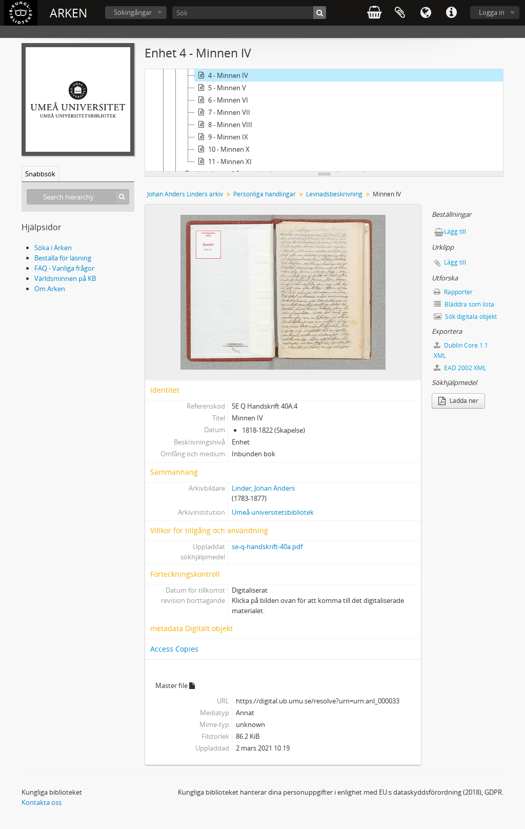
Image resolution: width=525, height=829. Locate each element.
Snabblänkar (451, 13)
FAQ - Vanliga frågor (64, 268)
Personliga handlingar (264, 194)
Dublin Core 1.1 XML (461, 350)
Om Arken (49, 288)
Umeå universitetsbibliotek (273, 512)
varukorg (374, 13)
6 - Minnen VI (221, 100)
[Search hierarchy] (78, 197)
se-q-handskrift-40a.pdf (267, 546)
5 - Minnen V (220, 88)
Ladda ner (458, 400)
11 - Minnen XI (223, 161)
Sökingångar (133, 12)
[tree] (324, 120)
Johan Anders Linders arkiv (185, 194)
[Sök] (249, 12)
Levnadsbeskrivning (334, 194)
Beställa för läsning (62, 257)
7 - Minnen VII (222, 112)
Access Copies (174, 649)
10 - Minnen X (222, 149)
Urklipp (400, 13)
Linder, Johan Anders (263, 488)
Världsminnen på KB (65, 278)
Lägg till (455, 231)
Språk (425, 13)
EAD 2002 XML (460, 367)
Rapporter (453, 292)
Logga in (491, 12)
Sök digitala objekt (465, 316)
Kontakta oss (42, 802)
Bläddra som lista (464, 304)
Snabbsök (40, 173)
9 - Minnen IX (221, 137)
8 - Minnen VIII (223, 124)
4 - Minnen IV (221, 75)
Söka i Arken (53, 247)
